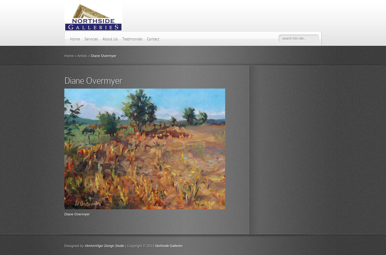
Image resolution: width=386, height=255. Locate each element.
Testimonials (132, 39)
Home (75, 39)
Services (91, 39)
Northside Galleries (169, 246)
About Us (110, 39)
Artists (82, 56)
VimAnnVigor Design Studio (104, 246)
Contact (153, 39)
